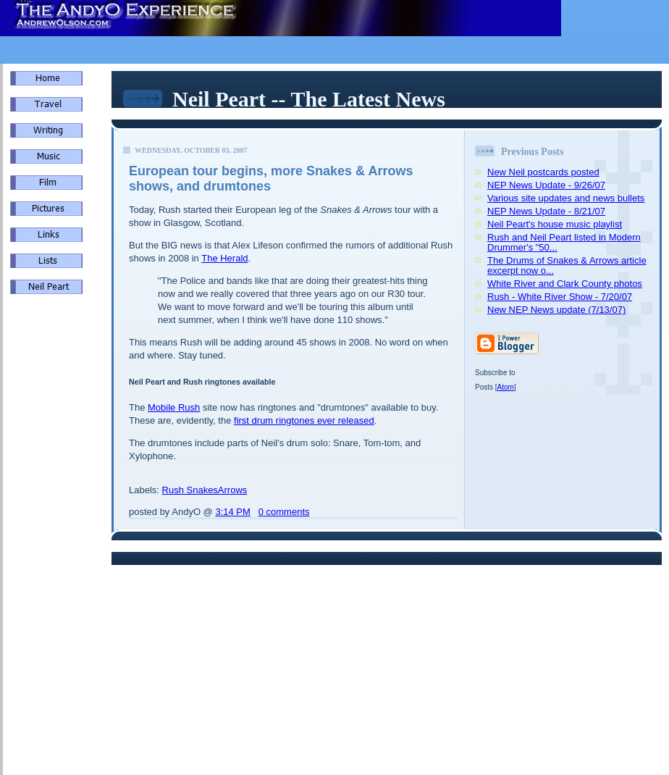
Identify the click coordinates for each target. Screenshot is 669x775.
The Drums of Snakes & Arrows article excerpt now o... (567, 265)
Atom (505, 387)
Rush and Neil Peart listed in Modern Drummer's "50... (564, 242)
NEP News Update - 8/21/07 (546, 211)
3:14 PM (232, 511)
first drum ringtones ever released (304, 420)
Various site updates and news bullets (565, 198)
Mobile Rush (174, 407)
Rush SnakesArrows (205, 490)
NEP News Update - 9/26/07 (546, 185)
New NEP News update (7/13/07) (556, 309)
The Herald (224, 258)
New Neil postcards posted (543, 172)
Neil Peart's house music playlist (554, 224)
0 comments (284, 511)
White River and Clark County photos (564, 283)
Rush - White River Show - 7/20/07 (559, 296)
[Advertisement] (53, 550)
